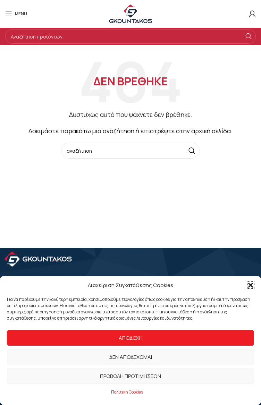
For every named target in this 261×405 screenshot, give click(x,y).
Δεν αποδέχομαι (130, 357)
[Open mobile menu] (16, 14)
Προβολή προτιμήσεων (130, 376)
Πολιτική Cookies (127, 392)
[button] (250, 285)
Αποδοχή (131, 337)
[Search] (130, 36)
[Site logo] (130, 13)
